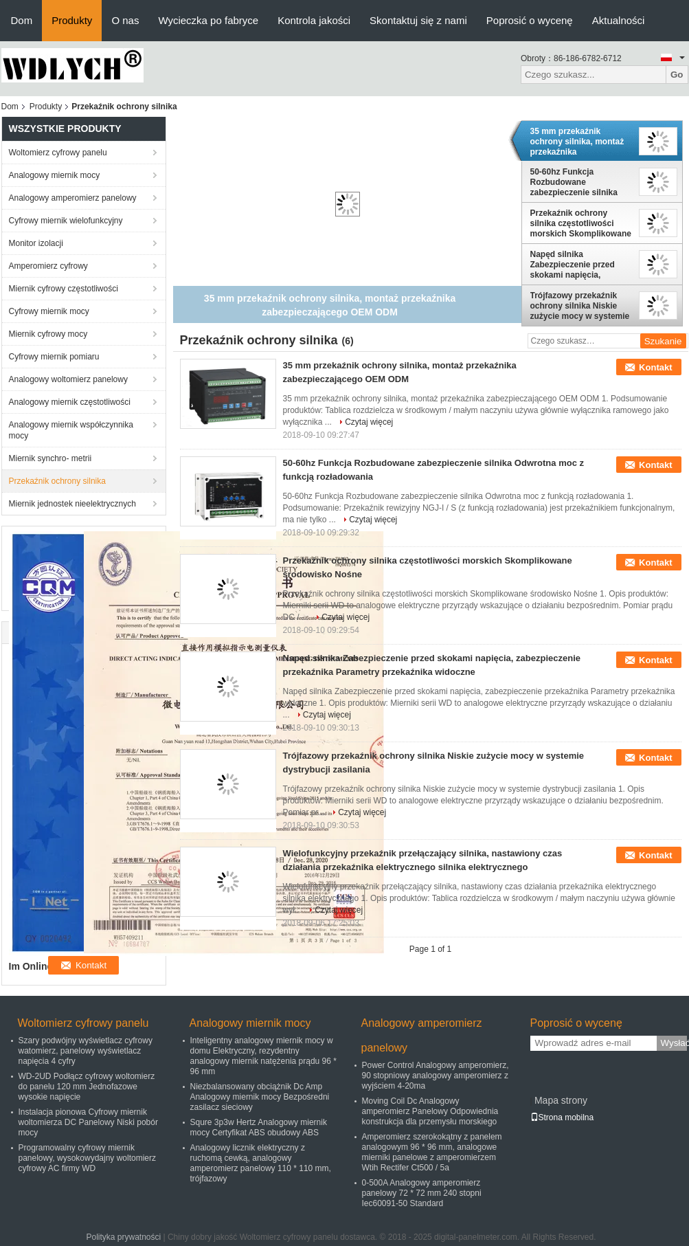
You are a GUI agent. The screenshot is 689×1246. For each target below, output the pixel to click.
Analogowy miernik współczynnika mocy (71, 430)
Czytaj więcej (369, 422)
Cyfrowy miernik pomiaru (54, 356)
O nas (125, 20)
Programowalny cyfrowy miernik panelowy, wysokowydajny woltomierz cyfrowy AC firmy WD (88, 1158)
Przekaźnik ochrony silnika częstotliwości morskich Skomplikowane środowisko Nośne (580, 223)
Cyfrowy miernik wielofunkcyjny (66, 220)
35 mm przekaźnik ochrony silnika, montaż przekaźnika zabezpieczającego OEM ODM (577, 141)
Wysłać (674, 1043)
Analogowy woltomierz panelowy (68, 379)
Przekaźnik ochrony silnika (57, 481)
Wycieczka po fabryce (208, 20)
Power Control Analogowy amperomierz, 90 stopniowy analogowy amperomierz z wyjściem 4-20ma (435, 1075)
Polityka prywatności (123, 1237)
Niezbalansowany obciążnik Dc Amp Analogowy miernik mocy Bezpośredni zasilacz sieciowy (260, 1097)
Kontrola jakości (314, 20)
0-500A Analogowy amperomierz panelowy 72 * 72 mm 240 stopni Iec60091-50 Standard (422, 1193)
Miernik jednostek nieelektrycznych (72, 504)
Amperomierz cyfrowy (48, 266)
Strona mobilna (562, 1117)
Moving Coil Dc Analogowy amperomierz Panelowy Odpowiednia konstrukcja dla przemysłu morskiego (430, 1111)
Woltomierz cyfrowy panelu (58, 152)
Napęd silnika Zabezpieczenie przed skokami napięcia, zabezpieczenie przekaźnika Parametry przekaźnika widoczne (575, 264)
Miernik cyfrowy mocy (48, 334)
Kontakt (655, 367)
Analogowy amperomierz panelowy (73, 198)
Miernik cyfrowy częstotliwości (63, 288)
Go (677, 74)
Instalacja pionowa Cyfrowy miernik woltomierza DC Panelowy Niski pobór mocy (88, 1122)
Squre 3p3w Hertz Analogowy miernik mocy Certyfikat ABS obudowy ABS (258, 1127)
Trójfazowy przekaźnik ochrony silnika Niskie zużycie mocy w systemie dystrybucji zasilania (580, 306)
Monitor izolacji (36, 243)
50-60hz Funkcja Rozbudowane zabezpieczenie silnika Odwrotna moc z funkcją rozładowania (578, 182)
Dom (22, 20)
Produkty (72, 20)
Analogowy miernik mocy (54, 175)
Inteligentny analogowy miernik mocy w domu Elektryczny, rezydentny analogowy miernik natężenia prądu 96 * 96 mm (263, 1056)
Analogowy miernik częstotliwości (70, 402)
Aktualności (618, 20)
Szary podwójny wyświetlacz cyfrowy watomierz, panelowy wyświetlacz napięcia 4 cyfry (86, 1051)
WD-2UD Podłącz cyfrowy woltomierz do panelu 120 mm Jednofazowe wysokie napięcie (87, 1086)
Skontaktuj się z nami (418, 20)
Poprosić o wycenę (529, 20)
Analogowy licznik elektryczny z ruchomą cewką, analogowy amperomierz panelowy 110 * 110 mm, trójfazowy (260, 1163)
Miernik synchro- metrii (50, 458)
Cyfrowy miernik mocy (49, 311)
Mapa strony (560, 1100)
